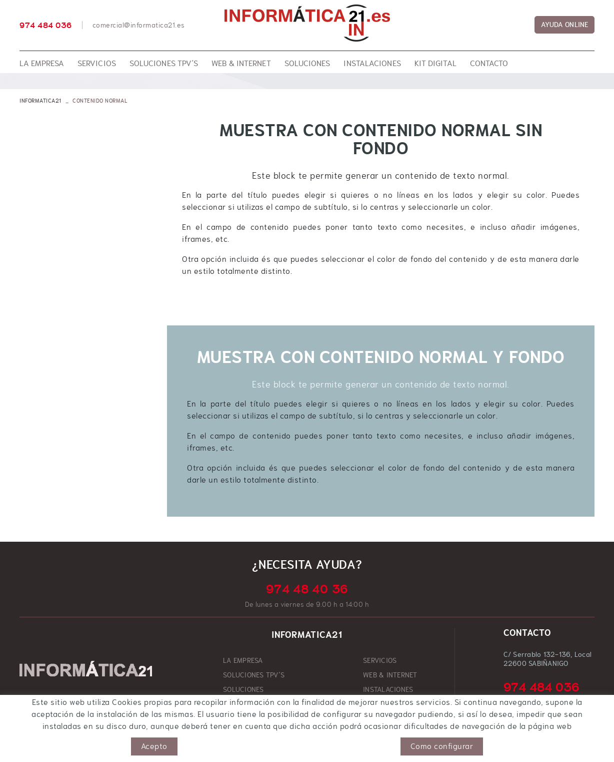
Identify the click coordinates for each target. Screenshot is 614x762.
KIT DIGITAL (241, 704)
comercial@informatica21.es (138, 25)
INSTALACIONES (388, 689)
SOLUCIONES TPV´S (253, 675)
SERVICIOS (379, 660)
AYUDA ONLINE (564, 25)
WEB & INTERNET (390, 675)
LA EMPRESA (243, 660)
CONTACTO (379, 704)
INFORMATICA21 (41, 100)
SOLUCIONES (243, 689)
